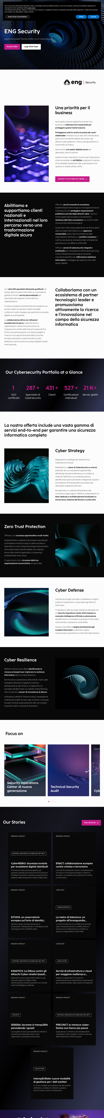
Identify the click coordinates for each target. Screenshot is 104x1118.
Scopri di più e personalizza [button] (17, 16)
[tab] (48, 801)
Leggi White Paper (31, 47)
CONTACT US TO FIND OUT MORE (72, 179)
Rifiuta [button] (81, 16)
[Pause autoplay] (52, 800)
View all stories (91, 823)
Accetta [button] (93, 16)
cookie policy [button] (31, 8)
